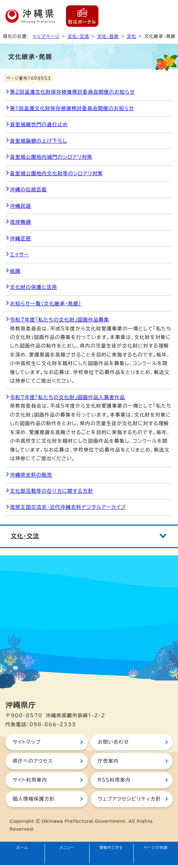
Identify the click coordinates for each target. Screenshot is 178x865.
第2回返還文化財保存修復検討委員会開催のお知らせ (72, 91)
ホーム (22, 847)
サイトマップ (26, 741)
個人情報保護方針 (33, 798)
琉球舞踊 (20, 222)
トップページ (46, 36)
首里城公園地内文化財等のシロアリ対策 (56, 173)
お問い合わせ (113, 741)
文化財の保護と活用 (33, 287)
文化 (131, 36)
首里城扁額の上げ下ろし (38, 140)
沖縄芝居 (20, 238)
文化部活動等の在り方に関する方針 (51, 490)
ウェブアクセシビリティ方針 (129, 798)
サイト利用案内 (29, 779)
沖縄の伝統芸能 (28, 189)
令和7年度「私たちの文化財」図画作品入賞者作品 (67, 397)
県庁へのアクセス (32, 760)
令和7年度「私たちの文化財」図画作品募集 (59, 319)
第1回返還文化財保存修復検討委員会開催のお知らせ (72, 108)
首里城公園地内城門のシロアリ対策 (51, 156)
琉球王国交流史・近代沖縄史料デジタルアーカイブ (68, 507)
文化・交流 (78, 36)
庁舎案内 (108, 760)
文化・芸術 (108, 36)
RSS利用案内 (114, 779)
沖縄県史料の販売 (31, 474)
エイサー (19, 254)
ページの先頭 (156, 847)
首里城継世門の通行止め (39, 124)
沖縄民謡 (20, 205)
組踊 (15, 271)
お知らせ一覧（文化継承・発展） (45, 303)
